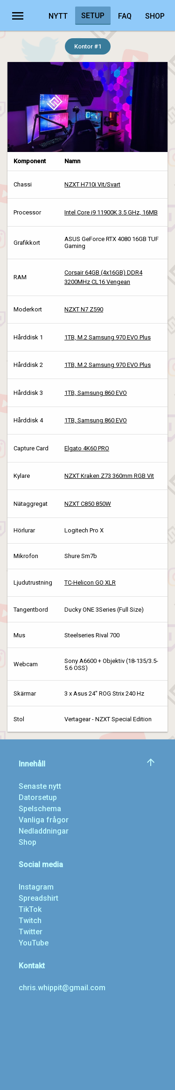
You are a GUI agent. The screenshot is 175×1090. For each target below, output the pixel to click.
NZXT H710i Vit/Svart (92, 184)
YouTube (34, 942)
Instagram (36, 887)
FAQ (125, 16)
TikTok (30, 909)
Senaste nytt (40, 786)
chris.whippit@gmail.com (62, 987)
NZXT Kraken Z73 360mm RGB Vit (109, 475)
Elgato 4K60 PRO (86, 448)
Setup (93, 15)
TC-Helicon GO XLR (90, 582)
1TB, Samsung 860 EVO (95, 392)
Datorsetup (38, 797)
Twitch (30, 920)
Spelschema (40, 808)
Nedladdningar (44, 831)
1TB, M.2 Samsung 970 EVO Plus (107, 337)
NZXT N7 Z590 (83, 309)
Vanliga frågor (44, 819)
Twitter (30, 931)
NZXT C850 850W (87, 503)
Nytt (58, 16)
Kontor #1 (87, 46)
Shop (155, 16)
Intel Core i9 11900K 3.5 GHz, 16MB (111, 212)
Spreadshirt (38, 898)
